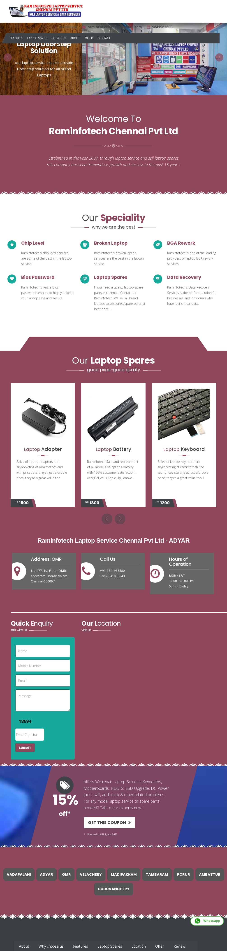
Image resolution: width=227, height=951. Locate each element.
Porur (183, 875)
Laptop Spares (37, 38)
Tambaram (157, 875)
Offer (89, 38)
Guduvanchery (114, 889)
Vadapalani (19, 875)
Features (16, 38)
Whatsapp (207, 920)
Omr (66, 875)
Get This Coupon (109, 823)
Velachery (91, 875)
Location (59, 38)
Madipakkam (124, 875)
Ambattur (209, 875)
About (75, 38)
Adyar (46, 875)
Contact (103, 38)
